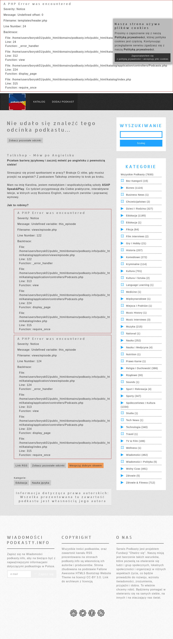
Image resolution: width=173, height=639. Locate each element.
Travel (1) (132, 434)
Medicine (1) (133, 292)
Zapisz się (44, 574)
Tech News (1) (134, 420)
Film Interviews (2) (137, 236)
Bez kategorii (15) (137, 181)
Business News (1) (137, 194)
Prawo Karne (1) (136, 361)
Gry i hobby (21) (136, 243)
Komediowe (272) (136, 257)
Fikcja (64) (132, 229)
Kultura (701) (134, 271)
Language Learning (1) (140, 285)
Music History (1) (136, 312)
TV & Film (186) (135, 441)
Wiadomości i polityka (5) (141, 461)
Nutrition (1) (133, 354)
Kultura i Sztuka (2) (138, 278)
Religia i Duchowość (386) (142, 368)
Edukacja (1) (133, 222)
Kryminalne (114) (136, 264)
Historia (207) (134, 250)
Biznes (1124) (134, 187)
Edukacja (21, 482)
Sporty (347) (133, 396)
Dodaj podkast (63, 101)
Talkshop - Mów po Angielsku (41, 155)
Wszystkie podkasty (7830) (137, 174)
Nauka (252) (133, 340)
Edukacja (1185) (136, 215)
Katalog (39, 101)
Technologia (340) (137, 427)
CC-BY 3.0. (94, 577)
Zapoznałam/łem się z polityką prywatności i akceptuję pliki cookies (142, 57)
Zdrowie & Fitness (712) (140, 482)
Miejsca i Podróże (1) (139, 305)
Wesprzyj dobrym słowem (85, 465)
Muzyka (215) (134, 326)
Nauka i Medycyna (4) (139, 347)
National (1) (133, 333)
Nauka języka (40, 482)
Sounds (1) (132, 382)
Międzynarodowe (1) (138, 299)
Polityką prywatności (130, 37)
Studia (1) (132, 413)
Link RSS (22, 465)
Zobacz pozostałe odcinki (25, 140)
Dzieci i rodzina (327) (139, 208)
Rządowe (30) (134, 375)
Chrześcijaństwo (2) (138, 201)
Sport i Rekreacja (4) (138, 389)
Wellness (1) (133, 448)
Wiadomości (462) (137, 455)
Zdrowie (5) (133, 475)
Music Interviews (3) (138, 319)
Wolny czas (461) (136, 468)
